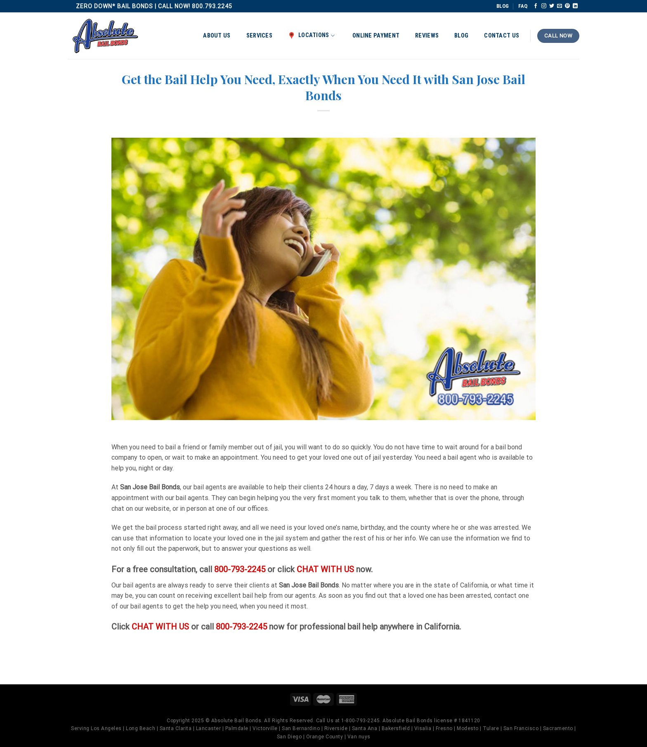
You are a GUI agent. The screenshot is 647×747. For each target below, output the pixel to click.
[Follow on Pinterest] (567, 6)
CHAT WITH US (326, 569)
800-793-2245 (239, 569)
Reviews (427, 35)
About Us (216, 35)
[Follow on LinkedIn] (575, 6)
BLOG (502, 6)
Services (259, 35)
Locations (311, 35)
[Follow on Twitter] (551, 6)
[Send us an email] (559, 6)
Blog (461, 35)
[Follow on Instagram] (543, 6)
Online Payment (375, 35)
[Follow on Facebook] (535, 6)
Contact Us (501, 35)
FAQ (522, 6)
